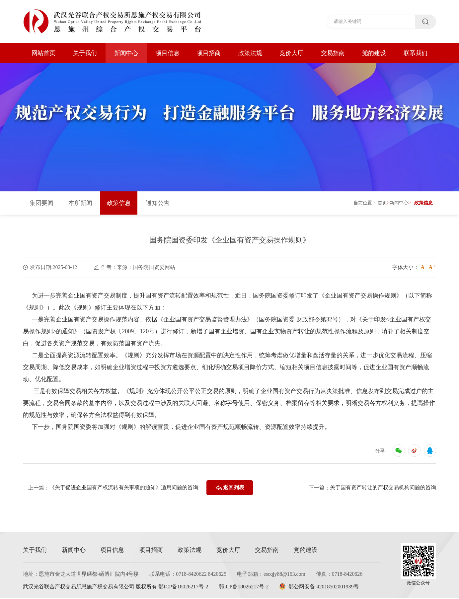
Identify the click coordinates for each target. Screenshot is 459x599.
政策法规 (250, 53)
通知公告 (158, 204)
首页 (382, 203)
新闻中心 (126, 53)
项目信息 (168, 53)
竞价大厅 (291, 53)
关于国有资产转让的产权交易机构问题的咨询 (383, 489)
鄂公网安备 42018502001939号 (320, 587)
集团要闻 (41, 204)
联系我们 (415, 53)
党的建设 (374, 53)
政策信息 (119, 204)
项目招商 (209, 53)
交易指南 (333, 53)
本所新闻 (80, 204)
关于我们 (85, 53)
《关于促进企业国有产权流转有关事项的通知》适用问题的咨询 (123, 489)
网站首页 (43, 53)
